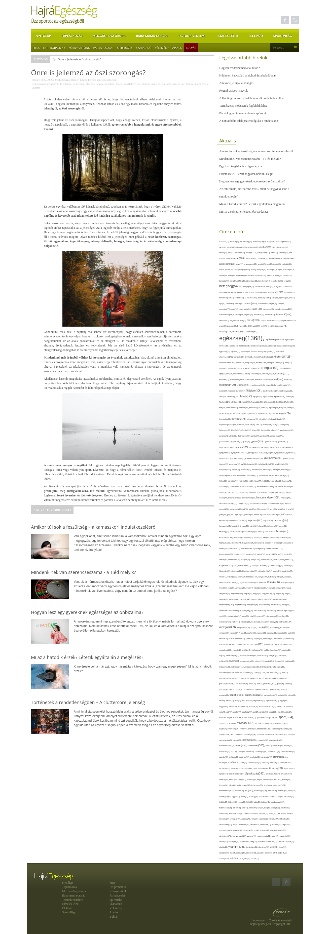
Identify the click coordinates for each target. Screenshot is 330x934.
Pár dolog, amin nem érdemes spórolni (242, 113)
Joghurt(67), (239, 515)
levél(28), (231, 588)
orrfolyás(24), (224, 661)
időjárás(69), (274, 492)
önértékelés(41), (266, 667)
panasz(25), (245, 678)
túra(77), (245, 808)
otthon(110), (259, 661)
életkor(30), (257, 357)
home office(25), (276, 481)
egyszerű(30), (246, 351)
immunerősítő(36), (249, 498)
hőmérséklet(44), (262, 486)
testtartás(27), (283, 791)
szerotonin (187, 83)
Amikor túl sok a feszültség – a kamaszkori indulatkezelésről (256, 151)
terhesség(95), (257, 785)
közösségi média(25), (250, 571)
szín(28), (234, 751)
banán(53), (271, 275)
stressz (176, 83)
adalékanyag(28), (236, 241)
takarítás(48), (275, 762)
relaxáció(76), (243, 706)
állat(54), (231, 253)
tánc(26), (242, 768)
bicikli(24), (270, 286)
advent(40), (257, 241)
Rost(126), (281, 706)
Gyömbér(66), (224, 458)
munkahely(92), (276, 627)
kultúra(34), (242, 577)
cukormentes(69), (226, 315)
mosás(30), (265, 622)
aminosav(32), (263, 258)
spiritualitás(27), (263, 717)
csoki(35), (281, 303)
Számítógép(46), (250, 734)
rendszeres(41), (264, 706)
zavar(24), (261, 853)
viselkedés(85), (272, 842)
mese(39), (246, 616)
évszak (99, 83)
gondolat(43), (265, 436)
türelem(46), (224, 813)
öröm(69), (258, 672)
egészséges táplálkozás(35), (239, 346)
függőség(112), (237, 430)
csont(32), (235, 309)
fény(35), (290, 402)
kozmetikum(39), (234, 560)
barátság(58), (224, 281)
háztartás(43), (264, 475)
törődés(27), (223, 802)
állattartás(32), (240, 253)
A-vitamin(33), (224, 241)
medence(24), (256, 599)
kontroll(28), (261, 554)
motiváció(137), (285, 622)
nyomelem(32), (288, 644)
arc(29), (222, 269)
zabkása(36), (241, 853)
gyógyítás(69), (287, 447)
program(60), (224, 695)
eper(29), (222, 374)
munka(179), (264, 627)
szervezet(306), (256, 745)
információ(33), (225, 503)
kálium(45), (276, 515)
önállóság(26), (290, 661)
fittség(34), (229, 413)
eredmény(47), (239, 374)
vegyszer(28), (238, 830)
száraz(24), (261, 734)
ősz (163, 83)
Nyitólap (43, 36)
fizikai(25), (237, 413)
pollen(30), (288, 684)
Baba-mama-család (152, 36)
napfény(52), (252, 633)
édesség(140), (225, 332)
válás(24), (255, 819)
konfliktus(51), (251, 554)
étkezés (90, 83)
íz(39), (258, 509)
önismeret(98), (225, 672)
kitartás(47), (269, 543)
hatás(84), (277, 470)
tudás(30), (257, 802)
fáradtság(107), (233, 396)
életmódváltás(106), (227, 363)
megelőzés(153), (227, 605)
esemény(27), (260, 379)
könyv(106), (256, 560)
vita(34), (291, 841)
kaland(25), (258, 515)
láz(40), (230, 582)
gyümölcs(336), (273, 458)
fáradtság (109, 83)
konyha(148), (272, 554)
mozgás (146, 83)
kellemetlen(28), (273, 526)
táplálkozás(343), (255, 773)
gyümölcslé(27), (288, 458)
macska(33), (271, 588)
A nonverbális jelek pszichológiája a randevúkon (248, 121)
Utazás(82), (281, 813)
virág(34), (254, 841)
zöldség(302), (280, 852)
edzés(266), (239, 331)
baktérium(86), (242, 276)
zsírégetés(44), (245, 858)
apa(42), (270, 264)
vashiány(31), (255, 825)
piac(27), (260, 684)
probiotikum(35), (250, 689)
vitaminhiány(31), (252, 847)
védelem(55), (277, 825)
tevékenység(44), (225, 796)
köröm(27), (256, 565)
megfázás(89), (241, 605)
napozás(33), (272, 633)
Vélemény (162, 48)
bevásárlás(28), (260, 286)
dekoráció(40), (259, 315)
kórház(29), (288, 554)
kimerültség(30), (285, 537)
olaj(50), (222, 655)
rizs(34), (274, 706)
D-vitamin (65, 83)
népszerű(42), (279, 639)
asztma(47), (271, 269)
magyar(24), (257, 594)
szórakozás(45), (267, 757)
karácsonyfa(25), (225, 526)
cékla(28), (262, 298)
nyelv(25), (279, 644)
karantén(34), (237, 526)
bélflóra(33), (241, 281)
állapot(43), (223, 253)
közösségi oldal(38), (265, 571)
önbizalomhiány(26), (252, 667)
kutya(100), (263, 577)
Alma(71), (275, 253)
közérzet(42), (289, 565)
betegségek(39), (249, 286)
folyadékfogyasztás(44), (228, 424)
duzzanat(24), (232, 326)
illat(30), (289, 492)
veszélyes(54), (234, 841)
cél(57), (269, 298)
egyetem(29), (236, 351)
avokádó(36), (288, 269)
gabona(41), (275, 430)
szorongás (199, 83)
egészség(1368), (242, 338)
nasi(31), (232, 639)
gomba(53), (255, 436)
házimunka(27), (253, 475)
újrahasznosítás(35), (251, 813)
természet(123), (279, 785)
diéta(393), (254, 320)
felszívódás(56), (257, 402)
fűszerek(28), (266, 430)
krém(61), (223, 577)
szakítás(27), (239, 734)
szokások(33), (234, 757)
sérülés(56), (264, 712)
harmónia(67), (246, 470)
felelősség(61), (236, 402)
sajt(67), (229, 712)
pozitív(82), (239, 689)
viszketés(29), (283, 841)
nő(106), (232, 644)
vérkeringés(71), (225, 836)
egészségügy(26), (288, 346)
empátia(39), (256, 368)
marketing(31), (234, 599)
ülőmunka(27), (224, 819)
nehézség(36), (268, 639)
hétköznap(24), (274, 475)
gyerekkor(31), (283, 441)
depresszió (79, 83)
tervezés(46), (240, 791)
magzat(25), (280, 594)
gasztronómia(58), (287, 430)
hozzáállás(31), (250, 486)
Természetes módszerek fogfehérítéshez (243, 105)
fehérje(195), (246, 396)
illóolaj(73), (223, 498)
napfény (156, 83)
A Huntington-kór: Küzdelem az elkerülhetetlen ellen (251, 98)
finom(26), (291, 408)
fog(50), (244, 413)
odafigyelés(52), (257, 650)
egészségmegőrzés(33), (259, 346)
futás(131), (284, 424)
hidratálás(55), (233, 481)
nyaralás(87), (269, 644)
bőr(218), (279, 292)
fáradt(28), (223, 396)
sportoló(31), (224, 723)
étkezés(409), (228, 384)
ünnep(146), (235, 819)
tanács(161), (225, 768)
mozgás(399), (228, 627)
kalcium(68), (267, 515)
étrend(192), (243, 385)
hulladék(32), (282, 486)
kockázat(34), (279, 543)
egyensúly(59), (225, 351)
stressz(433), (246, 722)
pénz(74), (252, 684)
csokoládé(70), (225, 309)
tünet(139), (276, 808)
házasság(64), (225, 475)
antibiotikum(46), (289, 258)
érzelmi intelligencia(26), (238, 379)
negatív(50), (258, 639)
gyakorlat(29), (238, 441)
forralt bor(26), (250, 424)
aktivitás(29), (231, 247)
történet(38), (233, 802)
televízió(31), (224, 785)
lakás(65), (288, 577)
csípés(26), (273, 303)
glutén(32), (233, 436)
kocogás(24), (288, 543)
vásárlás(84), (244, 825)
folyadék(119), (265, 419)
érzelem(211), (282, 373)
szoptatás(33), (255, 757)
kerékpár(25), (243, 531)
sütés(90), (244, 729)
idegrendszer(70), (242, 492)
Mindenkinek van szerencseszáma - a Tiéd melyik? (250, 159)
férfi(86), (223, 408)
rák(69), (222, 701)
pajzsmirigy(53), (225, 678)
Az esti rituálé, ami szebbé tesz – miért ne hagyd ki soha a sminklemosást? (254, 192)
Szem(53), (292, 734)
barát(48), (279, 275)
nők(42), (239, 644)
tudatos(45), (266, 802)
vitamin (36, 87)
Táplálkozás (71, 36)
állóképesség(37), (264, 253)
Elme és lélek (227, 36)
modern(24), (236, 622)
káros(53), (246, 526)
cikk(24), (292, 298)
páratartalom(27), (283, 678)
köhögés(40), (246, 560)
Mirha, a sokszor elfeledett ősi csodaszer (243, 211)
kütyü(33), (280, 577)
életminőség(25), (268, 357)
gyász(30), (247, 441)
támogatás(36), (285, 762)
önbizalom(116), (238, 667)
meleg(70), (286, 605)
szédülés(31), (270, 734)
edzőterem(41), (251, 332)
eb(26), (250, 326)
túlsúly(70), (237, 808)
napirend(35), (262, 633)
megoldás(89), (265, 605)
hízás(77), (258, 481)
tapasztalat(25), (289, 768)
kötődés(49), (265, 565)
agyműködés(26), (275, 241)
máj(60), (288, 594)
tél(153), (278, 780)
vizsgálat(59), (224, 853)
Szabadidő (144, 48)
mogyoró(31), (256, 622)
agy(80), (265, 241)
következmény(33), (277, 565)
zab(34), (233, 853)
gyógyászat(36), (276, 447)
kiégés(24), (234, 537)
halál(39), (284, 464)
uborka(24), (233, 813)
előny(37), (288, 363)
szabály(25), (287, 729)
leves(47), (250, 588)
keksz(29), (263, 526)
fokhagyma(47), (253, 419)
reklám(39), (233, 706)
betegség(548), (231, 286)
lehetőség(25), (253, 582)
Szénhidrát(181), (250, 740)
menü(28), (223, 616)
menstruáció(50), (260, 610)
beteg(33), (287, 281)
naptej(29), (291, 633)
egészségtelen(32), (275, 346)
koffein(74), (224, 549)
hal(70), (271, 464)
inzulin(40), (264, 503)
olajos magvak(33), (233, 655)
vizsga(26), (282, 847)
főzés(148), (268, 424)
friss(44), (276, 424)
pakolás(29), (236, 678)
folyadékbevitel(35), (278, 419)
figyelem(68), (274, 408)
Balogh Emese (79, 79)
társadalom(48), (286, 774)
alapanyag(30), (241, 247)
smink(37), (223, 717)
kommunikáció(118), (274, 549)
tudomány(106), (226, 808)
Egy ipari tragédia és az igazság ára (240, 166)
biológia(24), (278, 286)
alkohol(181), (265, 247)
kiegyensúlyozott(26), (246, 537)
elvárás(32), (223, 368)
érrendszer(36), (256, 374)
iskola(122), (224, 509)
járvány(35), (290, 509)
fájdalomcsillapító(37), (271, 391)
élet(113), (249, 357)
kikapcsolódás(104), (271, 537)
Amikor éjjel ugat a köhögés (236, 83)
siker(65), (281, 712)
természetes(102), (227, 791)
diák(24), (243, 320)
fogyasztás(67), (225, 419)
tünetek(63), (285, 808)
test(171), (249, 791)
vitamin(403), (236, 846)
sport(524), (286, 717)
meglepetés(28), (253, 605)
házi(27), (234, 475)
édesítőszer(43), (281, 326)
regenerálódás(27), (273, 701)
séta (169, 83)
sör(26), (245, 717)
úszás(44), (273, 813)
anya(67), (240, 264)
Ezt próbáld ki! (54, 48)
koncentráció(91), (226, 554)
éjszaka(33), (271, 351)
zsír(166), (234, 858)
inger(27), (234, 503)
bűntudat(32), (240, 298)
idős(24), (282, 492)
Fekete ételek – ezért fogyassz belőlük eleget (246, 174)
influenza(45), (286, 498)
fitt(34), (222, 413)
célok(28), (275, 298)
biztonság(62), (225, 292)
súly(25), (285, 723)
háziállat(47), (242, 475)
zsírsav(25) (255, 858)
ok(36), (267, 650)
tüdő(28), (267, 808)
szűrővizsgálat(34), (255, 762)
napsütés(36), (282, 633)
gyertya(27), (265, 447)
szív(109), (250, 751)
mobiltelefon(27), (225, 622)
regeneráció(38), (259, 701)
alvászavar (53, 83)
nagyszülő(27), (235, 633)
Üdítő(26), (290, 813)
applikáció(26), (287, 264)
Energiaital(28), (285, 368)
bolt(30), (248, 292)
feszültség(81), (255, 408)
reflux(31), (249, 701)
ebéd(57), (257, 326)
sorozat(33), (237, 717)
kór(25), (281, 554)
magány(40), (281, 588)
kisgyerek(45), (237, 543)
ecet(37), (264, 326)
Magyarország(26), (269, 594)
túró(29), (261, 808)
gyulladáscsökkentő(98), (254, 458)
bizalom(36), (287, 286)
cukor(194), (257, 309)
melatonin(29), (276, 605)
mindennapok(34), (272, 616)
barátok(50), (287, 275)
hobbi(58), (266, 481)
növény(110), (248, 644)
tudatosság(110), (278, 802)
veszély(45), (224, 841)
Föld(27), (259, 424)
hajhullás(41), (263, 464)
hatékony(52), (286, 470)
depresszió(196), (284, 314)
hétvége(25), (284, 475)
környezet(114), (287, 560)
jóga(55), (230, 515)
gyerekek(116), (271, 441)
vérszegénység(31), (264, 836)
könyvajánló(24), (267, 560)
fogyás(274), (285, 413)
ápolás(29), (277, 264)
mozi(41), (254, 627)
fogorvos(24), (274, 413)
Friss (36, 48)
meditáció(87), (267, 599)
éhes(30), (254, 351)
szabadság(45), (277, 729)
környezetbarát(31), (226, 565)
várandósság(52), (226, 825)
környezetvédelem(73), (243, 565)
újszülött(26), (264, 813)
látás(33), (223, 582)
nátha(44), (250, 639)
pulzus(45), (292, 695)
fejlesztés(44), (268, 396)
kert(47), (261, 531)
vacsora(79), (246, 819)
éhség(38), (262, 351)
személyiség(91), (226, 740)
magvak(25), (248, 594)
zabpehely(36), (252, 853)
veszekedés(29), (285, 836)
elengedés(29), (239, 357)
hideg (119, 83)
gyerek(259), (258, 441)
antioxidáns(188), (227, 264)
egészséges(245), (275, 339)
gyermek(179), (242, 447)
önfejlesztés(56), (278, 667)
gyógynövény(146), (239, 453)
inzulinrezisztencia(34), (276, 503)
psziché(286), (237, 694)
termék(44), (268, 785)
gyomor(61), (291, 453)
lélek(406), (274, 581)
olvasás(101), (263, 655)
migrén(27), (261, 616)
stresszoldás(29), (276, 723)
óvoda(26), (269, 661)
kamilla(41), (233, 520)
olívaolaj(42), (252, 655)
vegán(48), (286, 825)
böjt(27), (271, 292)
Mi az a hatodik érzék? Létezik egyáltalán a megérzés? (252, 204)
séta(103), (273, 712)
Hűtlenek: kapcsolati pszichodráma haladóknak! (248, 75)
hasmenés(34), (257, 470)
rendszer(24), (254, 706)
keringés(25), (253, 531)
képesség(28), (224, 531)
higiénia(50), (244, 481)
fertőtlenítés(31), (233, 408)
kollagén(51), (260, 549)
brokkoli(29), (224, 298)
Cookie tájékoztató (280, 920)
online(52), (283, 655)
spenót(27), (252, 717)
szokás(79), (224, 757)
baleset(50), (262, 275)
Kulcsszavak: (39, 83)
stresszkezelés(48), (262, 723)
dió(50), (264, 320)
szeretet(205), (240, 745)
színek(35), (242, 751)
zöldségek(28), (224, 858)
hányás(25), (236, 470)
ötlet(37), (285, 672)
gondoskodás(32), (226, 441)
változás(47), (274, 819)
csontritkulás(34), (245, 309)
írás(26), (288, 503)
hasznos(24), (268, 470)
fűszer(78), (256, 430)
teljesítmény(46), (235, 785)
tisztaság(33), (254, 796)
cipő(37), (222, 303)
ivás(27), (252, 509)
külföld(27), (272, 577)
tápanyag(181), (276, 768)
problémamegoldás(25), (278, 689)
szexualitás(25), (278, 746)
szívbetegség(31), (261, 751)
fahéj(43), (242, 391)
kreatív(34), (277, 571)
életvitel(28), (240, 363)
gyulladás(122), (237, 458)
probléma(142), (263, 689)
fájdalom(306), (254, 390)
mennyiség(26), (247, 610)
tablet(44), (266, 762)
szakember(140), (227, 734)
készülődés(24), (270, 531)
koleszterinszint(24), (248, 549)
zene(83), (269, 853)
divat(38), (271, 320)
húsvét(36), (223, 492)
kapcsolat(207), (256, 520)
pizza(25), (280, 684)
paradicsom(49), (271, 678)
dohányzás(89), (281, 321)
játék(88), (223, 515)
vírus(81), (262, 841)
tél (207, 83)
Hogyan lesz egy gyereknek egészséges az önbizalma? (252, 181)
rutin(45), (222, 712)
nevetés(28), (224, 644)
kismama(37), (259, 543)
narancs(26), (224, 639)
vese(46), (275, 836)
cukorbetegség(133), (283, 309)
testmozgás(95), (261, 791)
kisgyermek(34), (248, 543)
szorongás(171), (280, 757)
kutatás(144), (252, 577)
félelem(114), (225, 402)
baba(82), (232, 275)
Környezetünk (79, 48)
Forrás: (92, 79)
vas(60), (236, 825)
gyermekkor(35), (255, 447)
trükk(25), (249, 802)
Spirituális (124, 48)
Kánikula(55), (242, 520)
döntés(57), (291, 320)
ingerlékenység (132, 83)
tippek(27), (245, 796)
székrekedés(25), (281, 734)
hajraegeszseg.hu (260, 924)
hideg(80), (223, 481)
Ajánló (177, 48)
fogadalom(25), (252, 413)
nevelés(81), (289, 639)
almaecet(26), (284, 253)
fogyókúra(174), (239, 419)
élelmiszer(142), (226, 357)
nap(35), (244, 633)
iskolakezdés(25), (236, 509)
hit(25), (251, 481)
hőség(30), (273, 486)
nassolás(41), (240, 639)
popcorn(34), (224, 689)
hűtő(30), (231, 492)
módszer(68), (246, 622)
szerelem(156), (226, 746)
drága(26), (223, 326)
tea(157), (243, 780)
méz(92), (253, 616)
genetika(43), (224, 436)
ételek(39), (288, 379)
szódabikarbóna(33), (288, 751)
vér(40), (257, 830)
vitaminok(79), (264, 847)
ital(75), (245, 509)
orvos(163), (234, 661)
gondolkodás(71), (277, 436)
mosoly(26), (274, 622)
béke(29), (233, 281)
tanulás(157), (251, 768)
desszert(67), (224, 320)
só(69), (230, 717)
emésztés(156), (244, 368)
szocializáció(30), (274, 751)
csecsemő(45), (263, 303)
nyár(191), (259, 644)
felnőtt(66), (246, 402)
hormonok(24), (224, 486)
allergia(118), (251, 253)
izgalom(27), (265, 509)
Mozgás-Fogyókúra (109, 36)
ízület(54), (282, 509)
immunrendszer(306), (268, 497)
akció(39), (223, 247)
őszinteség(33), (276, 672)
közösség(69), (236, 571)
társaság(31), (224, 780)
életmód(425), (283, 356)
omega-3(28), (274, 655)
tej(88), (260, 780)
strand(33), (233, 723)
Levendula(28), (240, 588)
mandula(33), (224, 599)
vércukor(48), (265, 830)
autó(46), (279, 269)
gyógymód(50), (225, 453)
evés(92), (287, 385)
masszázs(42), (245, 599)
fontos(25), (241, 424)
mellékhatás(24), (225, 610)
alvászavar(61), (252, 258)
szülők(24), (244, 762)
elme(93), (271, 363)
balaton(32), (253, 275)
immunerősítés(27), (235, 498)
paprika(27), (254, 678)
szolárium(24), (244, 757)
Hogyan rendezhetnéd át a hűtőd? (239, 68)
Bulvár (191, 48)
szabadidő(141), (264, 729)
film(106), (283, 408)
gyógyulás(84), (280, 453)
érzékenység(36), (268, 374)
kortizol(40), (223, 560)
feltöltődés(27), (281, 402)
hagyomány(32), (235, 464)
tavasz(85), (233, 780)
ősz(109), (266, 672)
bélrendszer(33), (252, 281)
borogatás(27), (263, 292)
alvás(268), (239, 258)
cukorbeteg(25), (269, 309)
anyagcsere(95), (251, 264)
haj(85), (244, 464)
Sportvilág (282, 36)
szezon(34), (288, 746)
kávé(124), (254, 526)
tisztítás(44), (264, 796)
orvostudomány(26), (247, 661)
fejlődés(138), (280, 396)
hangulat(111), (225, 470)
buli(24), (232, 298)
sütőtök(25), (252, 729)
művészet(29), (224, 633)
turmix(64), (253, 808)
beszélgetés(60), (277, 281)
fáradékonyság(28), (286, 391)
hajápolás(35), (252, 464)
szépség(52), (264, 740)
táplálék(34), (224, 774)
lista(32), (257, 588)
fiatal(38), (265, 408)
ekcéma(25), (280, 351)
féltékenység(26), (270, 402)
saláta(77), (237, 712)
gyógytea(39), (269, 453)
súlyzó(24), (223, 729)
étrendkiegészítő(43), (258, 385)
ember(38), (232, 368)
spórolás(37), (273, 717)
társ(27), (277, 774)
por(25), (232, 689)
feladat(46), (290, 396)
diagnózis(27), (235, 320)
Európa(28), (278, 385)
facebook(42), (233, 391)
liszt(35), (264, 588)
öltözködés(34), (279, 661)
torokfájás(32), (289, 796)
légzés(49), (244, 582)
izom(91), (274, 509)
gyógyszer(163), (256, 453)
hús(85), (290, 487)
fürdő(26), (248, 430)
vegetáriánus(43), (226, 830)
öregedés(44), (248, 672)
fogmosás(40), (263, 413)
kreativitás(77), (287, 571)
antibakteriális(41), (276, 258)
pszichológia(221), (254, 695)
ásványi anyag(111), (242, 269)
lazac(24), (236, 582)
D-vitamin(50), (238, 315)
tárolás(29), (270, 774)
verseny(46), (252, 836)
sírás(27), (288, 712)
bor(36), (254, 292)
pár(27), (262, 678)
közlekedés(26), (225, 571)
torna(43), (280, 796)
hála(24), (278, 464)
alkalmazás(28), (254, 247)
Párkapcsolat (103, 48)
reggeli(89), (224, 707)
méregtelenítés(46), (234, 616)
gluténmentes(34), (244, 436)
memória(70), (236, 610)
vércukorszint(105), (278, 830)
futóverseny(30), (225, 430)
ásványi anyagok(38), (259, 269)
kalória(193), (287, 514)
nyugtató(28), (237, 650)
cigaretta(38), (284, 298)
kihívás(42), (258, 537)
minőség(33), (284, 616)
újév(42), (240, 813)
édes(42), (271, 326)
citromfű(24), (239, 303)
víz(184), (274, 847)
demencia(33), (270, 315)
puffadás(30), (283, 695)
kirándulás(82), (225, 543)
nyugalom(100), (226, 650)
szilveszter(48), (225, 751)
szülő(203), (234, 762)
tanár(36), (235, 768)
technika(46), (252, 780)
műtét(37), (287, 627)
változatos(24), (284, 819)
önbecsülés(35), (225, 667)
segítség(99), (247, 712)
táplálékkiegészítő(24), (237, 774)
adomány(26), (248, 241)
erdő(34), (229, 374)
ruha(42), (289, 706)
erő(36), (247, 374)
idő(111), (253, 492)
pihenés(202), (270, 683)
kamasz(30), (224, 520)
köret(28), (276, 560)
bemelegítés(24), (264, 281)
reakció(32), (230, 701)
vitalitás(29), (223, 847)
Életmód (256, 36)
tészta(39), (292, 791)
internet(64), (255, 503)
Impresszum (258, 920)
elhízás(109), (261, 363)
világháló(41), (245, 841)
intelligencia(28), (244, 503)
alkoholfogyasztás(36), (280, 247)
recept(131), (240, 700)
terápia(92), (246, 785)
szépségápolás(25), (276, 740)
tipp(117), (236, 796)
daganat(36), (249, 315)
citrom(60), (230, 303)
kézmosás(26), (224, 537)
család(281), (251, 303)
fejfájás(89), (258, 397)
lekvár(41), (263, 582)
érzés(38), (251, 379)
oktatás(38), (286, 650)
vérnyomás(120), (239, 836)
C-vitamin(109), (251, 298)
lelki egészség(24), (288, 582)
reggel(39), (283, 701)
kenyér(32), (283, 526)
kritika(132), (232, 577)
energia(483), (270, 368)
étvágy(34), (270, 385)
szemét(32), (237, 740)
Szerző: (66, 79)
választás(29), (264, 819)
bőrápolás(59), (289, 292)
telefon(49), (286, 780)
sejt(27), (256, 712)
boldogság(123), (238, 292)
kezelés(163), (282, 531)
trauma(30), (242, 802)
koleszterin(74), (235, 549)
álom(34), (229, 258)
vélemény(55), (248, 830)
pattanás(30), (244, 684)
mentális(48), (272, 610)
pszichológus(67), (271, 695)
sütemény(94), (234, 729)
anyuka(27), (262, 264)
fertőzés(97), (244, 408)
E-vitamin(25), (242, 326)
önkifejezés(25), (237, 672)
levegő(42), (223, 588)
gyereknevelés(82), (227, 447)
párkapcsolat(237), (229, 683)
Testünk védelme (192, 36)
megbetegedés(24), (280, 599)
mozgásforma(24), (244, 627)
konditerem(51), (240, 554)
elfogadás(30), (250, 363)
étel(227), (279, 379)
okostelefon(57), (275, 650)
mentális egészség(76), (286, 610)
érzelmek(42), (224, 379)
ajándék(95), (286, 241)
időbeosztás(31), (263, 492)
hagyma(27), (224, 464)
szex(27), (269, 746)
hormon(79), (287, 481)
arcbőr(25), (229, 269)
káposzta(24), (269, 520)
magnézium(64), (237, 594)
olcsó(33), (243, 655)
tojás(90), (273, 797)
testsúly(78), (273, 791)
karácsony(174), (281, 520)
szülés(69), (223, 762)
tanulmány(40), (263, 768)
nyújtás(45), (246, 650)
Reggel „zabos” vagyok (233, 90)
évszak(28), (223, 391)
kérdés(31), (234, 531)
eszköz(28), (269, 379)
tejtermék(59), (268, 780)
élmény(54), (280, 363)
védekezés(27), (266, 825)
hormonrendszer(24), (237, 486)
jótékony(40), (249, 515)
